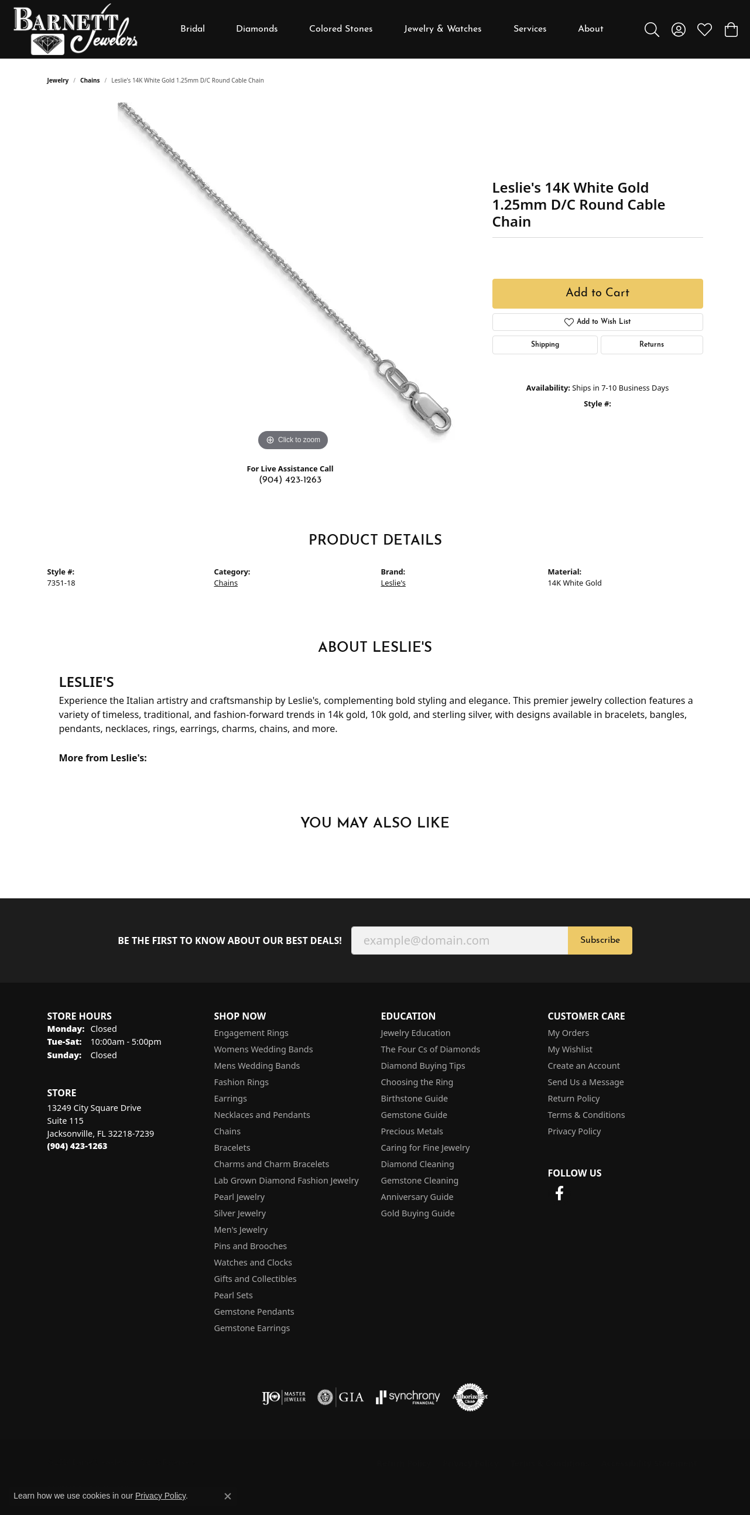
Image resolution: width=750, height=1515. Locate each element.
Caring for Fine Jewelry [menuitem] (425, 1147)
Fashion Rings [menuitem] (241, 1081)
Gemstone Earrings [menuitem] (252, 1327)
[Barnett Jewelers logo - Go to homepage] (75, 29)
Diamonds (257, 29)
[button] (652, 29)
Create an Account (584, 1065)
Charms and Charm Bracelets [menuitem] (272, 1163)
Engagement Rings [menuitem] (251, 1032)
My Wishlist (570, 1049)
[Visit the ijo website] (284, 1397)
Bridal (192, 29)
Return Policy (574, 1098)
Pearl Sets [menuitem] (233, 1295)
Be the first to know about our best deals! (230, 940)
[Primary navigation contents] (392, 29)
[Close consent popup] (227, 1496)
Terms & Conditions (586, 1114)
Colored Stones (341, 29)
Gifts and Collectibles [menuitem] (255, 1278)
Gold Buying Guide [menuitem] (418, 1213)
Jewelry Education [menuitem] (416, 1032)
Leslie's (393, 582)
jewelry (58, 80)
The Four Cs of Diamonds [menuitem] (431, 1049)
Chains (90, 80)
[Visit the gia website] (340, 1397)
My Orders (569, 1032)
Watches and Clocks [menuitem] (253, 1262)
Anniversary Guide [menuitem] (417, 1196)
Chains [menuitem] (227, 1131)
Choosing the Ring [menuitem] (417, 1081)
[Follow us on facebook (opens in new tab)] (559, 1193)
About (591, 29)
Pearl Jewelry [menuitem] (239, 1196)
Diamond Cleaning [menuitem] (417, 1163)
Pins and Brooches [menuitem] (250, 1245)
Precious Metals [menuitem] (412, 1131)
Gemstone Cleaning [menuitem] (420, 1180)
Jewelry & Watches (443, 29)
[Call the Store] (77, 1145)
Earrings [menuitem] (230, 1098)
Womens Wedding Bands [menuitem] (263, 1049)
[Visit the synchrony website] (408, 1397)
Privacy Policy (574, 1131)
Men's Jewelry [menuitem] (241, 1229)
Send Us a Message (586, 1081)
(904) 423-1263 (290, 480)
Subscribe (600, 940)
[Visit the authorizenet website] (470, 1397)
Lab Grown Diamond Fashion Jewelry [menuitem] (286, 1180)
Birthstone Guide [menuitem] (414, 1098)
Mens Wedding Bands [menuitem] (257, 1065)
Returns (651, 344)
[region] (293, 278)
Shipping (545, 344)
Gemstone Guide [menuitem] (414, 1114)
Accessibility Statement (649, 1463)
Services (530, 29)
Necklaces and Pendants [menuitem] (262, 1114)
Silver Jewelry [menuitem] (240, 1213)
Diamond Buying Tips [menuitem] (423, 1065)
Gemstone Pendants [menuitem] (254, 1311)
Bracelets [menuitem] (232, 1147)
